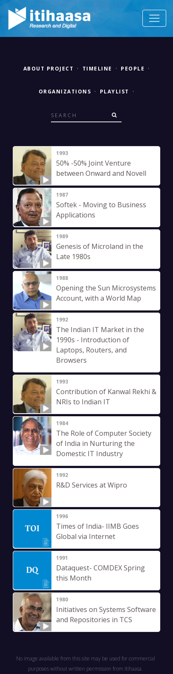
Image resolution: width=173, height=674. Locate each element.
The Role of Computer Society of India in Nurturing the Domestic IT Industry (103, 443)
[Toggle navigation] (154, 18)
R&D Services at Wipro (91, 485)
